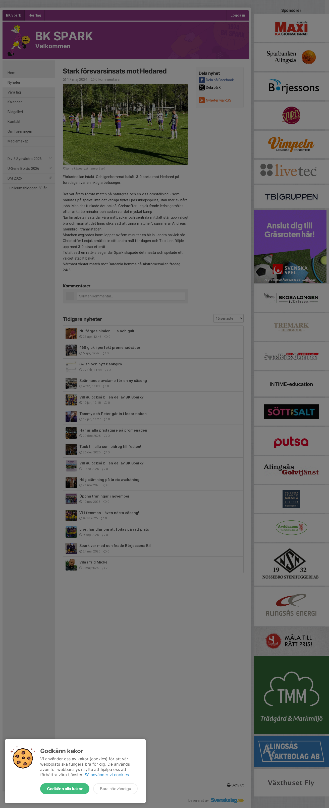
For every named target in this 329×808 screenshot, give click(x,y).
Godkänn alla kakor (65, 788)
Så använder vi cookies (107, 774)
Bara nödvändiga (115, 788)
